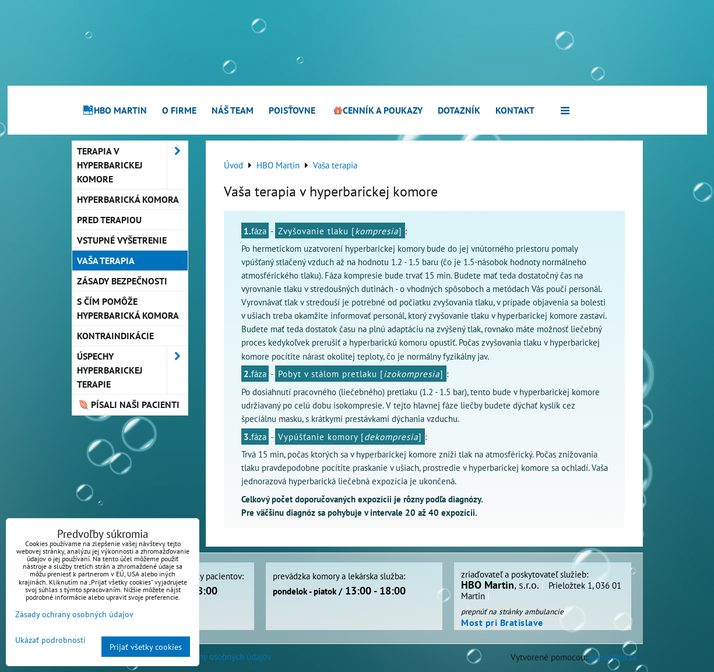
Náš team (233, 110)
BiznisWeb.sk (612, 657)
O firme (179, 110)
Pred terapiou (109, 220)
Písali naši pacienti (128, 404)
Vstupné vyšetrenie (122, 240)
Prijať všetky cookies (146, 646)
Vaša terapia (106, 260)
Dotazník (459, 110)
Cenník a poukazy (376, 110)
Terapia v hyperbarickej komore (132, 165)
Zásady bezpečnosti (122, 281)
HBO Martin (114, 110)
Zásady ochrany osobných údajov (211, 656)
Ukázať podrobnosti (50, 640)
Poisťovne (292, 110)
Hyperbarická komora (128, 199)
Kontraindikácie (115, 336)
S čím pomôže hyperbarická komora (128, 308)
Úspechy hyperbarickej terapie (132, 370)
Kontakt (514, 110)
